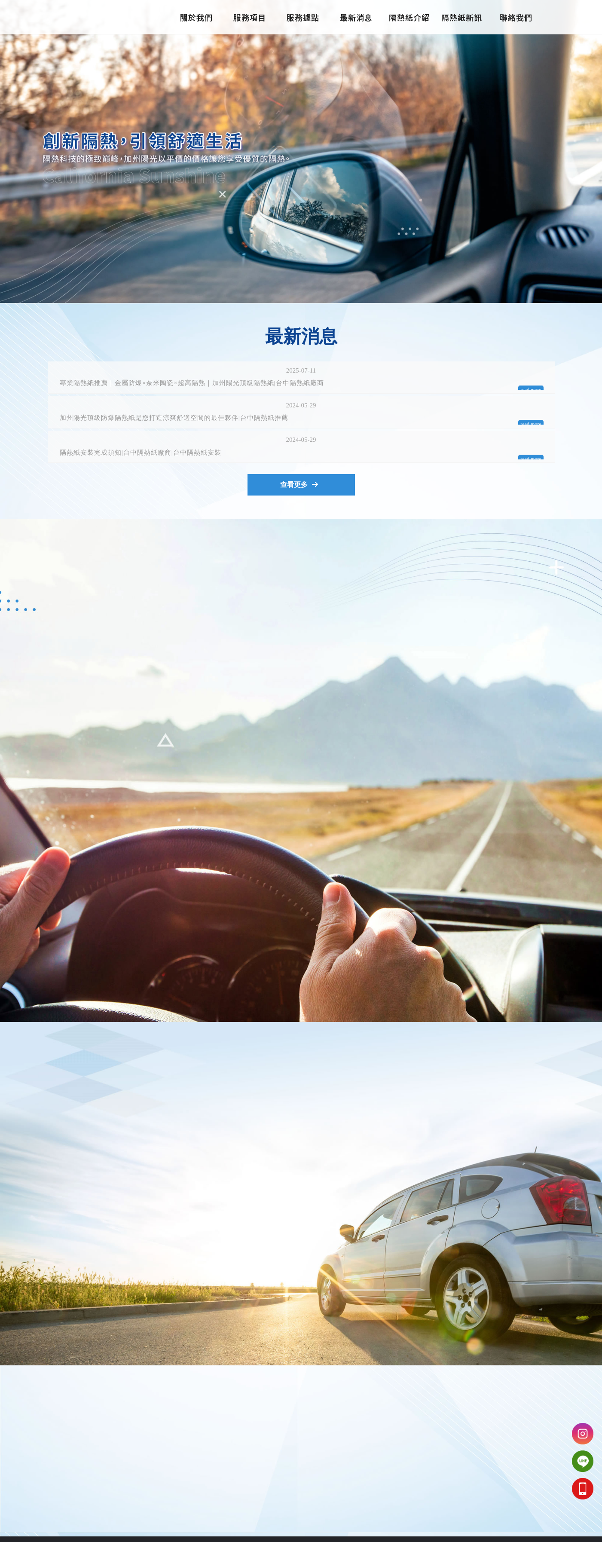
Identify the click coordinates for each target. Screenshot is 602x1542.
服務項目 (249, 17)
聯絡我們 (516, 17)
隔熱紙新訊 (462, 17)
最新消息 (356, 17)
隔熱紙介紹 (409, 17)
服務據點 (303, 17)
